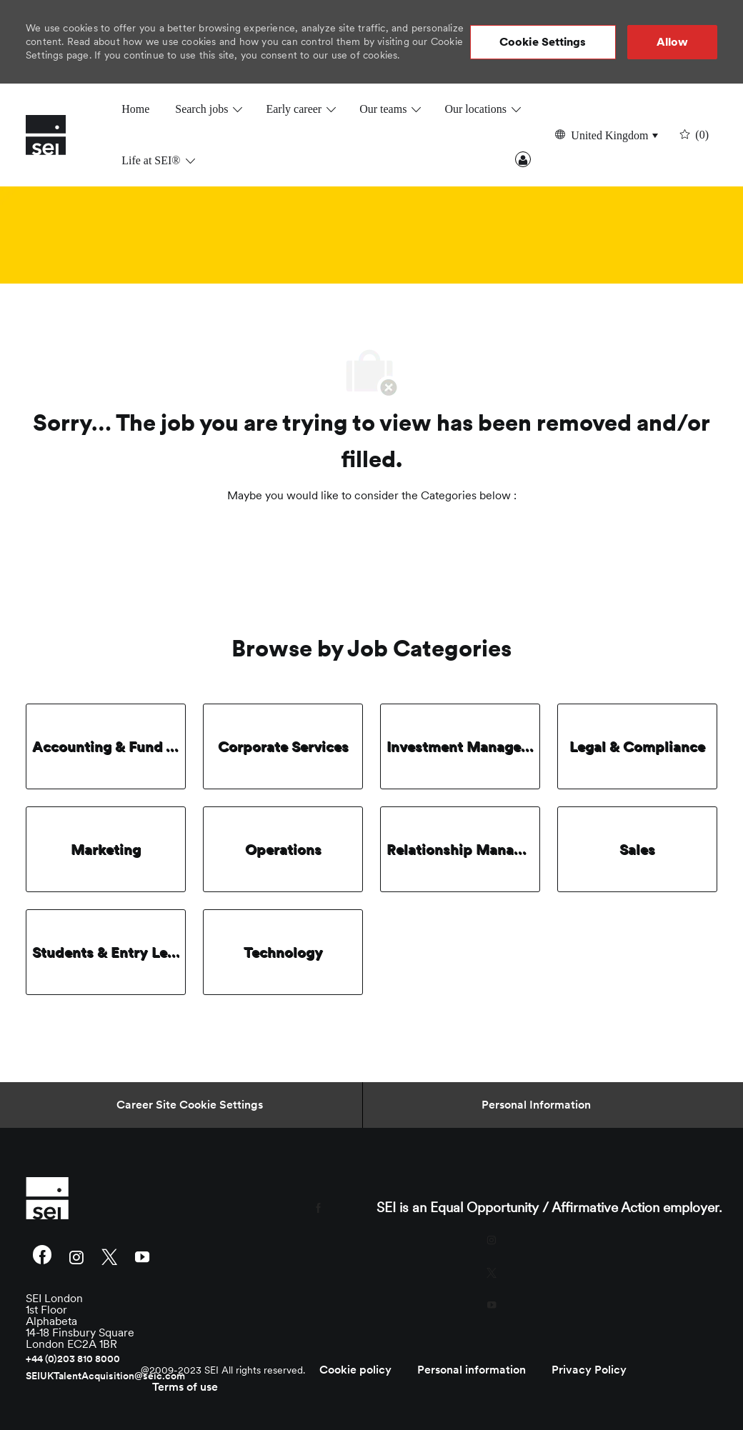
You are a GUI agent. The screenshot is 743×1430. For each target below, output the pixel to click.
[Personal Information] (536, 1105)
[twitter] (109, 1256)
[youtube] (142, 1256)
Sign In (523, 159)
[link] (135, 1197)
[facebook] (42, 1256)
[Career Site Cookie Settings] (189, 1105)
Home (135, 109)
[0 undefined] (693, 135)
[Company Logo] (61, 135)
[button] (543, 42)
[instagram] (76, 1256)
